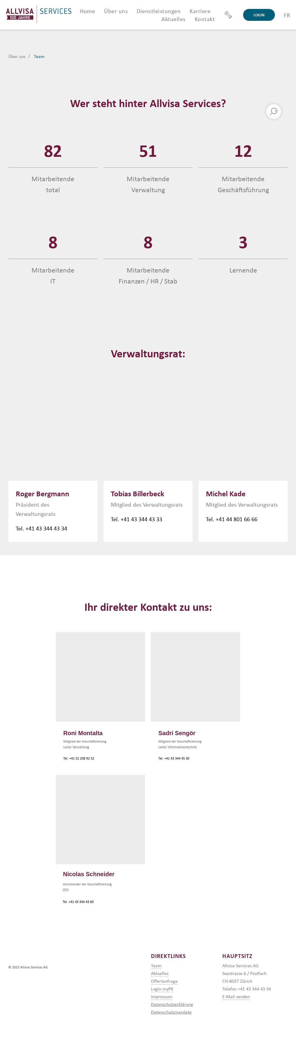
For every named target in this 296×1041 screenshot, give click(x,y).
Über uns (17, 56)
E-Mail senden (236, 996)
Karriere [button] (200, 11)
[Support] (228, 14)
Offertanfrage (164, 981)
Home (87, 11)
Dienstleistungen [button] (159, 11)
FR (287, 15)
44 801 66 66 (241, 519)
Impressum (161, 996)
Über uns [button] (116, 11)
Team (39, 56)
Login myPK (162, 988)
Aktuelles (173, 19)
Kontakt (205, 19)
